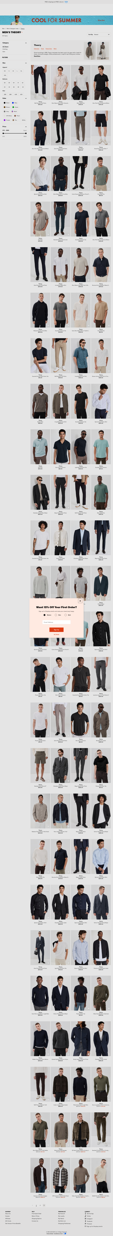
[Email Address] (56, 622)
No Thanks (56, 634)
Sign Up (56, 630)
